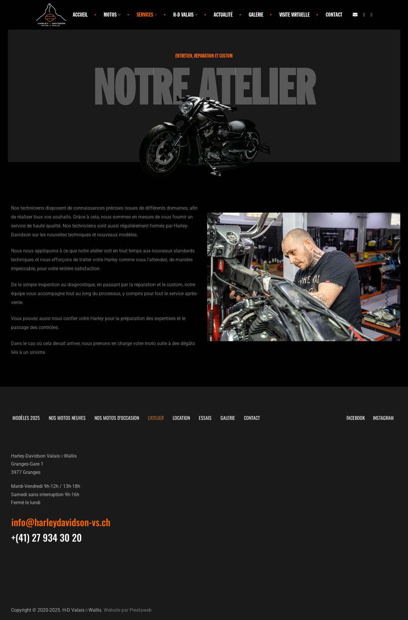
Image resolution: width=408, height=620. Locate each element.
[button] (61, 522)
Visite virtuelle (294, 14)
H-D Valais (185, 14)
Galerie (256, 14)
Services (147, 14)
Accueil (80, 14)
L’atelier (156, 417)
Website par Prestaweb (128, 610)
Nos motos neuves (67, 417)
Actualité (223, 14)
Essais (205, 417)
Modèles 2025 (26, 417)
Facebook (357, 417)
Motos (112, 14)
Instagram (385, 417)
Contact (334, 14)
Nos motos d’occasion (116, 417)
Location (181, 417)
